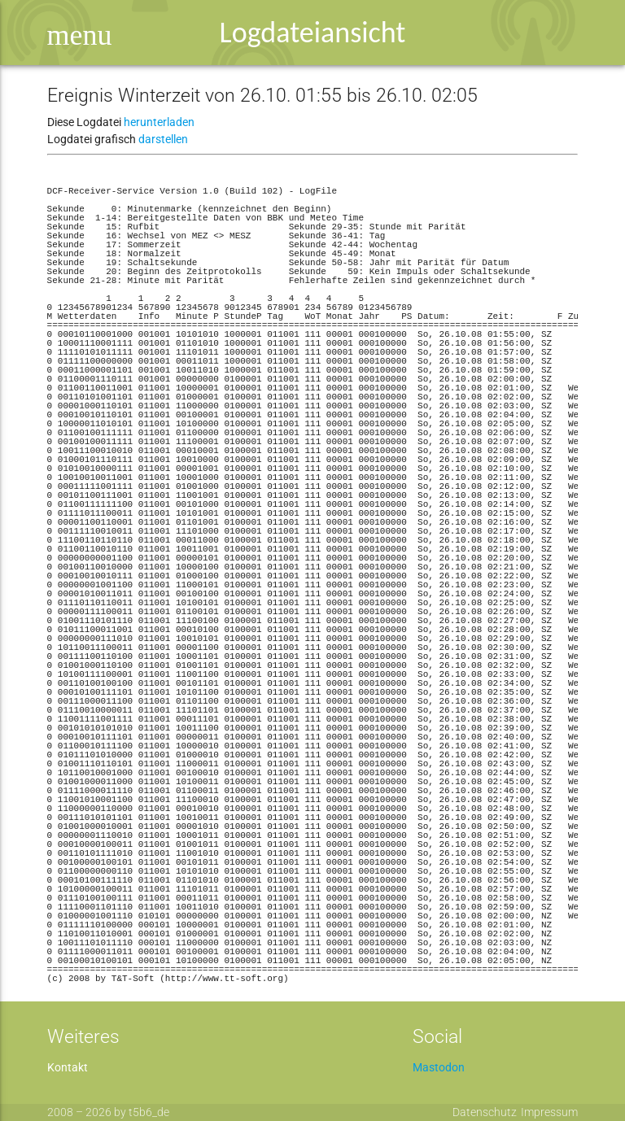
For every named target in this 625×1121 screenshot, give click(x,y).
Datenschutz (484, 1112)
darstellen (163, 139)
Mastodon (439, 1067)
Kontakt (67, 1067)
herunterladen (159, 122)
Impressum (549, 1112)
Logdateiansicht (313, 32)
